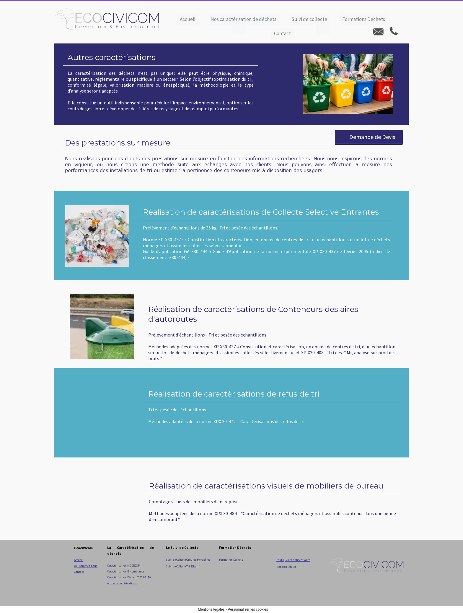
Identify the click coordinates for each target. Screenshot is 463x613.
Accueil (187, 19)
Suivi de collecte (309, 19)
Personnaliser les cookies (248, 609)
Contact (282, 33)
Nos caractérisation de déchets (243, 19)
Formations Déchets (363, 19)
